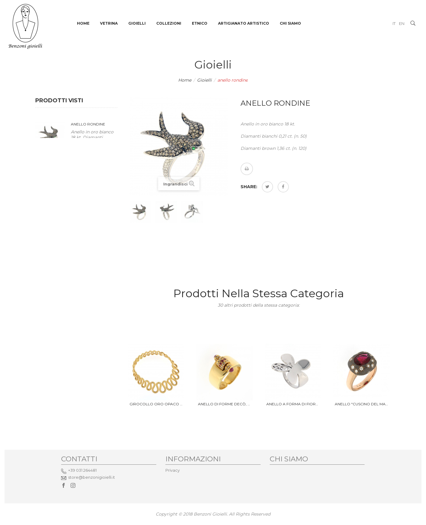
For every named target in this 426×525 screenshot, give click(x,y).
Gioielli (204, 80)
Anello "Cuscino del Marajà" (361, 404)
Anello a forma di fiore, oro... (293, 404)
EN (401, 23)
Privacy (172, 470)
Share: (249, 186)
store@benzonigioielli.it (91, 477)
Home (184, 80)
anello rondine (88, 124)
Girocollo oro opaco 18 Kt (156, 404)
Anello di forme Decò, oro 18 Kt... (224, 404)
